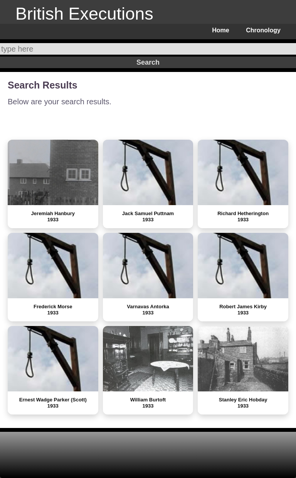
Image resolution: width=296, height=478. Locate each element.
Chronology (263, 30)
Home (220, 30)
